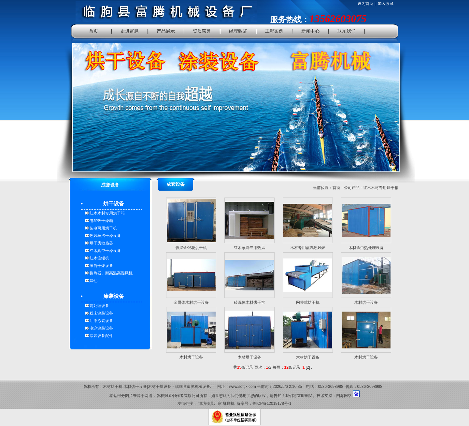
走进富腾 (130, 31)
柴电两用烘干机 (103, 228)
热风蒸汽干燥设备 (105, 235)
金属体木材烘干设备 (191, 302)
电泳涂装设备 (101, 328)
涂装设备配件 (101, 335)
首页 (93, 31)
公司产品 (352, 187)
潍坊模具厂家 (210, 403)
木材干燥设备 (159, 386)
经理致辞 (238, 31)
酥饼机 (228, 403)
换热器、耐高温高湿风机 (111, 273)
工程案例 (274, 31)
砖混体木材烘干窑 (249, 302)
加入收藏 (385, 3)
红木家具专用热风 (249, 247)
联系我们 (346, 31)
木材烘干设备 (366, 302)
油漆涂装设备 (101, 320)
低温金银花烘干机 (191, 247)
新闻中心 (310, 31)
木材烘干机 (112, 386)
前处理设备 (99, 305)
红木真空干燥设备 (105, 250)
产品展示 (166, 31)
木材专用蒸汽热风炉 (307, 247)
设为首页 (365, 3)
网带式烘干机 (308, 302)
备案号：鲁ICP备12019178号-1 (264, 403)
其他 (93, 280)
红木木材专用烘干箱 (107, 213)
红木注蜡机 (99, 258)
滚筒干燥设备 (101, 265)
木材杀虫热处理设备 (366, 247)
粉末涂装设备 (101, 313)
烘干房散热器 (101, 243)
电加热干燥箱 (101, 220)
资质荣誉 (202, 31)
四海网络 (344, 395)
